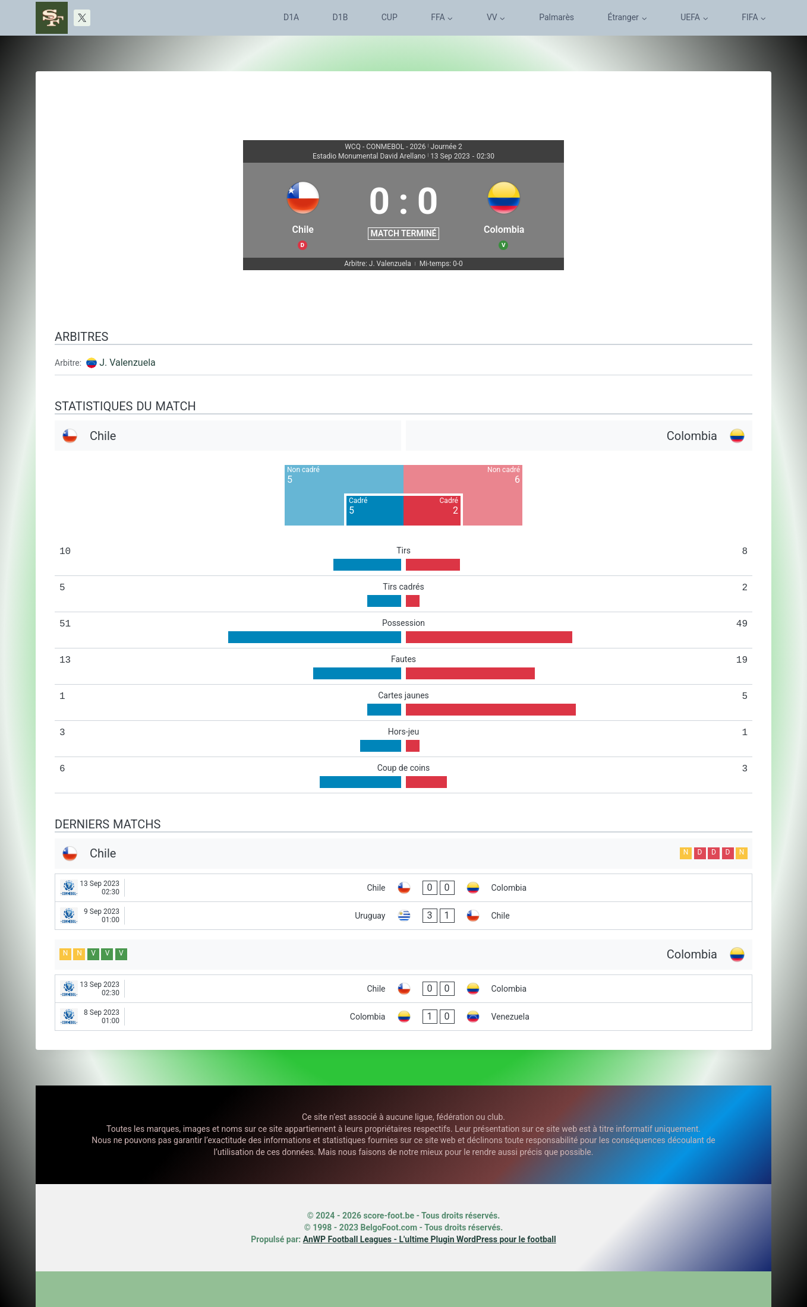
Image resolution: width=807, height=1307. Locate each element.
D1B (340, 17)
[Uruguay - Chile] (403, 915)
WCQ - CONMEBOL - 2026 (385, 147)
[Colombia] (504, 210)
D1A (291, 17)
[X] (82, 18)
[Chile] (303, 210)
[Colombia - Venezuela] (403, 1016)
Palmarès (556, 17)
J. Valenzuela (127, 362)
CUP (390, 17)
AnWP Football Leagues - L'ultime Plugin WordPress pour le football (429, 1239)
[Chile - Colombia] (403, 887)
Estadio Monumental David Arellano (369, 156)
